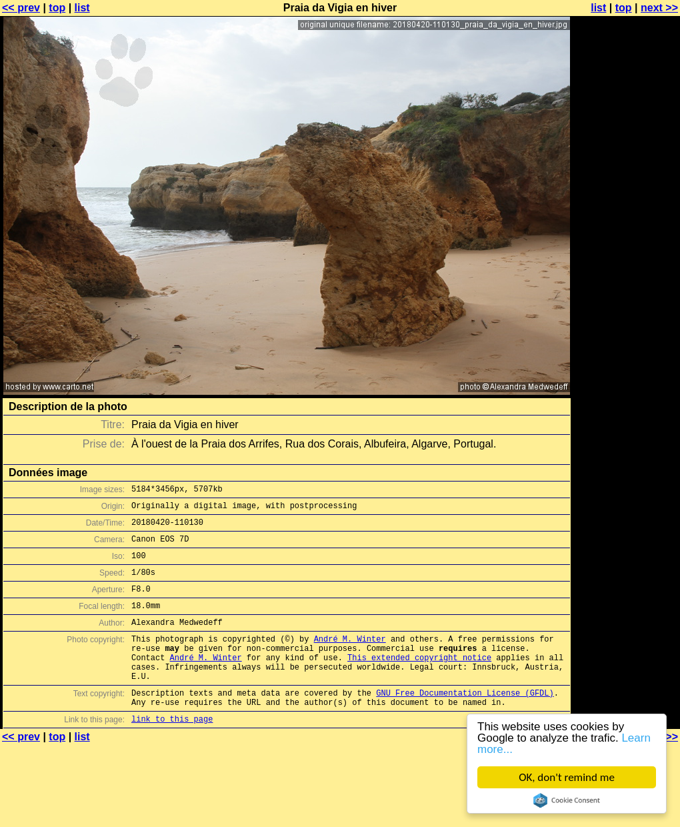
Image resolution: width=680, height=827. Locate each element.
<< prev (21, 7)
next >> (659, 7)
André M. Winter (350, 658)
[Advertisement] (626, 171)
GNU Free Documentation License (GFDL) (464, 722)
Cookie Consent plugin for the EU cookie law (566, 800)
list (82, 7)
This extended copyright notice (419, 681)
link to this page (172, 752)
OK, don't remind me (567, 777)
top (57, 7)
